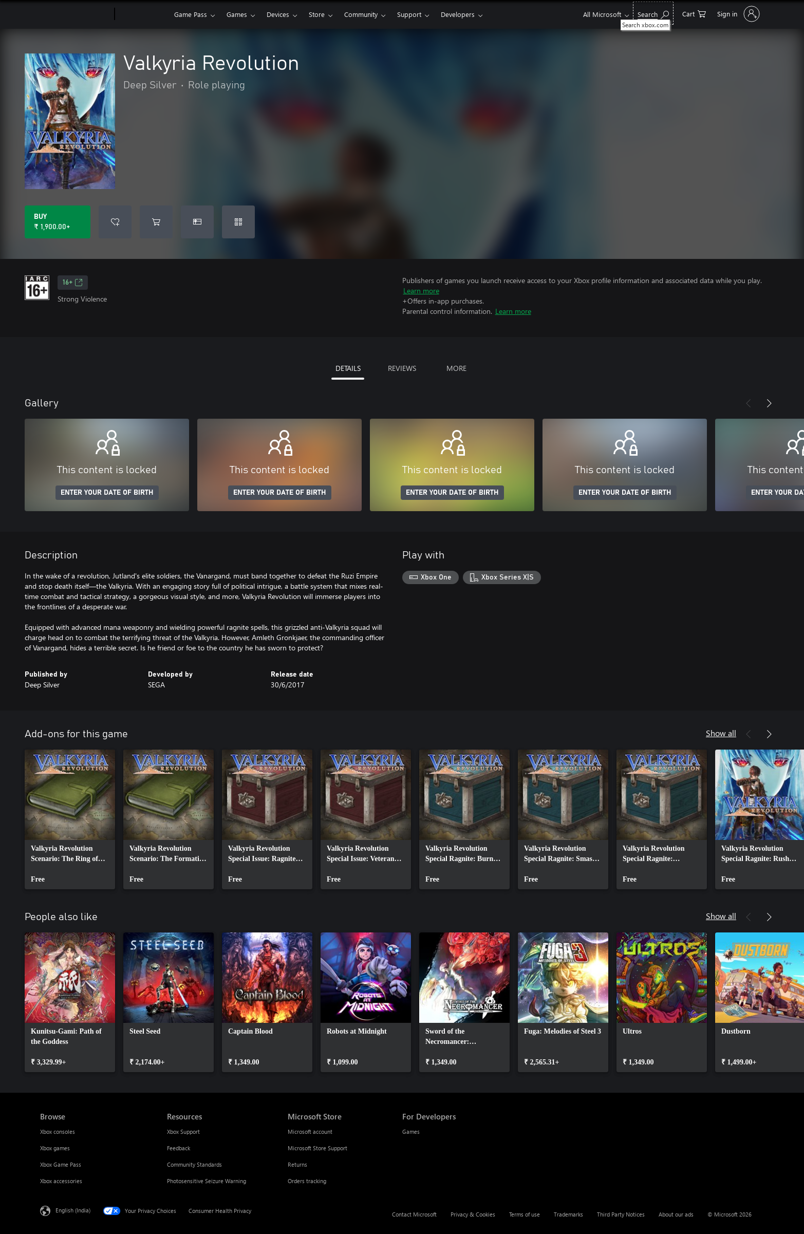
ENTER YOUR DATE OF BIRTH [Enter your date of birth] (107, 492)
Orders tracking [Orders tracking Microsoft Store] (307, 1180)
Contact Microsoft (414, 1214)
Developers (458, 14)
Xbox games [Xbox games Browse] (55, 1148)
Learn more (421, 290)
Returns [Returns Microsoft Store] (297, 1164)
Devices (278, 14)
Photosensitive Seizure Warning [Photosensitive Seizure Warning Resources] (206, 1180)
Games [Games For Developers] (411, 1131)
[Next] (769, 403)
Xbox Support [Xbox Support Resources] (183, 1131)
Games (237, 14)
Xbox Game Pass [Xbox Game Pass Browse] (60, 1164)
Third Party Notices (621, 1214)
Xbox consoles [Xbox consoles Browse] (57, 1131)
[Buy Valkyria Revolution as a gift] (197, 221)
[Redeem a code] (238, 221)
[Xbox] (143, 14)
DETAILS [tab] (348, 368)
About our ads (676, 1214)
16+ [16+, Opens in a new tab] (73, 282)
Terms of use (524, 1214)
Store (317, 14)
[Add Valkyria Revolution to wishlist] (115, 221)
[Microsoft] (75, 14)
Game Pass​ (190, 14)
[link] (70, 819)
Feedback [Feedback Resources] (178, 1148)
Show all (721, 732)
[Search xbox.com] (653, 13)
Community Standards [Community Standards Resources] (194, 1164)
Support (409, 14)
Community (361, 14)
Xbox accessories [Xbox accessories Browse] (61, 1180)
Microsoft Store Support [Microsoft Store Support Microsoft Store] (317, 1148)
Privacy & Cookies (473, 1214)
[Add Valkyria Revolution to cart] (156, 221)
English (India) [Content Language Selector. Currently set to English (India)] (72, 1210)
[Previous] (748, 403)
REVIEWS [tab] (402, 368)
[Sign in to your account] (737, 14)
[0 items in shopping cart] (694, 13)
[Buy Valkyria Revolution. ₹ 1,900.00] (57, 221)
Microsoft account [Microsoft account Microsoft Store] (310, 1131)
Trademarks (568, 1214)
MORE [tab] (456, 368)
